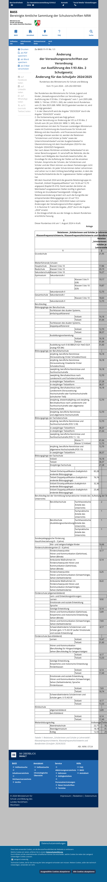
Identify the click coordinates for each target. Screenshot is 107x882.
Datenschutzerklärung (54, 852)
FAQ (59, 33)
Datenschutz (91, 796)
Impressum (65, 796)
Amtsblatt (30, 33)
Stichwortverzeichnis (39, 42)
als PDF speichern (22, 54)
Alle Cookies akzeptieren (84, 871)
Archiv (50, 42)
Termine (62, 788)
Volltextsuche (14, 42)
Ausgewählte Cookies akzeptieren (55, 871)
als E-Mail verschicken (23, 67)
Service (44, 33)
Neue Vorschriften (66, 785)
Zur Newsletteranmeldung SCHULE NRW (41, 3)
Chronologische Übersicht (41, 774)
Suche (91, 33)
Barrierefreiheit (16, 3)
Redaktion (78, 796)
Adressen (62, 773)
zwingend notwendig (21, 859)
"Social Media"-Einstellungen (85, 3)
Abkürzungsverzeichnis (65, 770)
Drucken (23, 49)
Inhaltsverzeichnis (26, 42)
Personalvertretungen (65, 782)
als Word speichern (23, 61)
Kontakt (64, 3)
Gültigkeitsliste (65, 776)
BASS (16, 33)
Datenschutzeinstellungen (53, 843)
